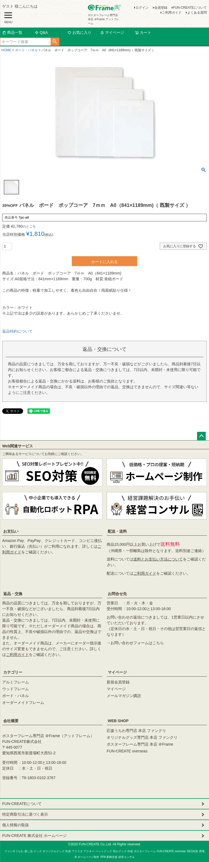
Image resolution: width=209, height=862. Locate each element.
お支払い (11, 531)
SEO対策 (192, 851)
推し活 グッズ (33, 851)
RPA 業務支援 (108, 856)
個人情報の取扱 (15, 825)
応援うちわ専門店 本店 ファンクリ (136, 730)
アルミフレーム (15, 682)
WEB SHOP (118, 721)
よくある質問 (197, 12)
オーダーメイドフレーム (23, 702)
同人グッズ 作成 (123, 851)
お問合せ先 (117, 594)
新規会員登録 (118, 682)
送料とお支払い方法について (158, 559)
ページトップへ (201, 436)
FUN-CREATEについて (190, 8)
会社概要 (11, 721)
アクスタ (77, 851)
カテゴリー (12, 672)
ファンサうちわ (13, 851)
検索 (55, 42)
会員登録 (160, 8)
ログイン (142, 8)
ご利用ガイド (172, 12)
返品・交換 (12, 594)
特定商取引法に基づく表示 (25, 814)
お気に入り (79, 32)
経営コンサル (126, 856)
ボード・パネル (26, 50)
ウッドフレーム (15, 689)
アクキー (89, 851)
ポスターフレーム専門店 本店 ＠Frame (140, 744)
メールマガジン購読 (124, 696)
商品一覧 (12, 32)
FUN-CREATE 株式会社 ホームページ (34, 835)
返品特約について (17, 331)
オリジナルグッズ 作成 (57, 851)
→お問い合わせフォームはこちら (135, 643)
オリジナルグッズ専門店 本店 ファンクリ (142, 737)
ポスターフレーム (145, 851)
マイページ (112, 32)
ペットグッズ (104, 851)
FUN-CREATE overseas (127, 751)
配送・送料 (117, 531)
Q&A (41, 32)
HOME (6, 50)
